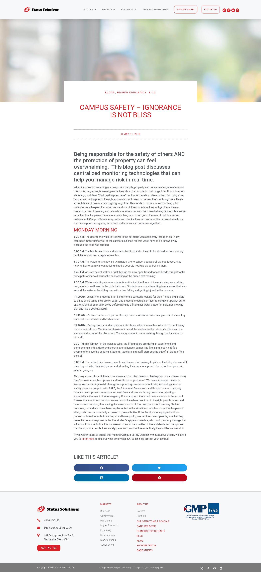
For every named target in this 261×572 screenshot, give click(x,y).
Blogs (110, 92)
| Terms (161, 567)
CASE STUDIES (145, 550)
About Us (89, 9)
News (140, 540)
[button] (185, 9)
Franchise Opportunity (155, 9)
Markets (108, 9)
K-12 (152, 92)
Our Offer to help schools (153, 521)
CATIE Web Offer (146, 526)
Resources (128, 9)
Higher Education (132, 92)
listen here (88, 438)
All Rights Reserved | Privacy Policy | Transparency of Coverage (128, 567)
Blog (140, 536)
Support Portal (146, 545)
